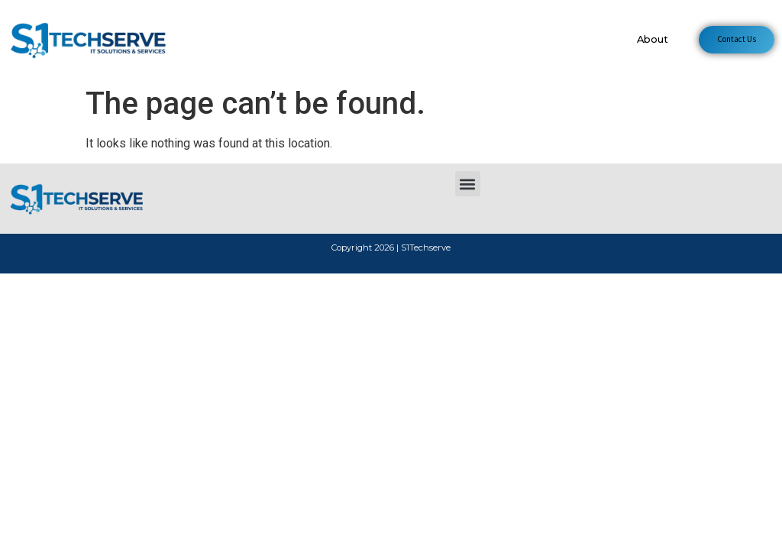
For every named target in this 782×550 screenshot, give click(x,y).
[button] (467, 183)
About (652, 39)
